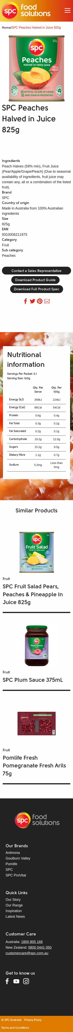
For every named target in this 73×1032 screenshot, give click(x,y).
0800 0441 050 (40, 947)
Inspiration (14, 911)
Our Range (14, 905)
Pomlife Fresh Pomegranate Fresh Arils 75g (34, 766)
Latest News (15, 916)
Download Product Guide (35, 280)
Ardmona (13, 852)
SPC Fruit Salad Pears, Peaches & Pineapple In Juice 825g (33, 594)
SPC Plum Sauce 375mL (33, 680)
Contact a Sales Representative (36, 271)
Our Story (13, 899)
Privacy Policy (32, 1020)
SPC (9, 869)
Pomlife (11, 864)
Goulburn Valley (18, 858)
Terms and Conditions (15, 1028)
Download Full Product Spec (36, 289)
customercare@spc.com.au (27, 953)
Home (6, 27)
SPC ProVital (16, 875)
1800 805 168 (32, 942)
